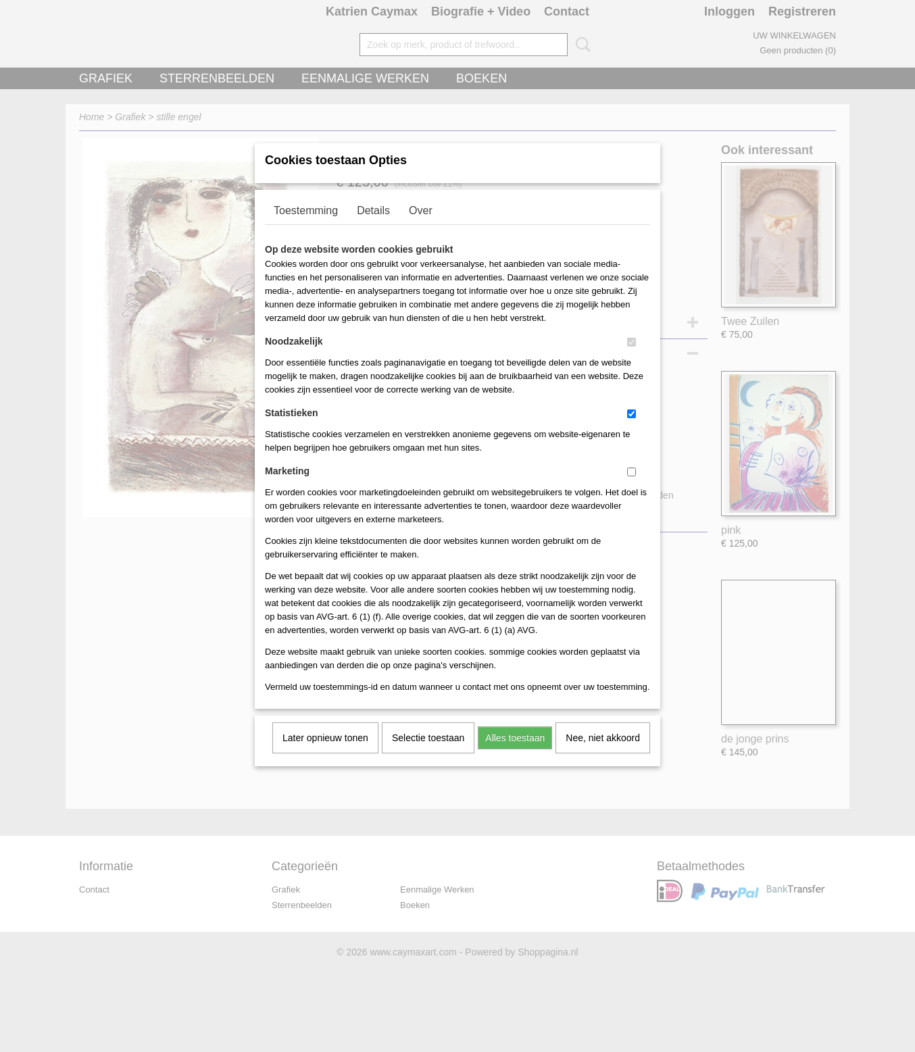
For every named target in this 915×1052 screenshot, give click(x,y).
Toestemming (306, 228)
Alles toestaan (515, 755)
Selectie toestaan (428, 755)
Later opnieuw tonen (325, 755)
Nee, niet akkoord (603, 755)
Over (420, 228)
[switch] (631, 359)
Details (373, 228)
